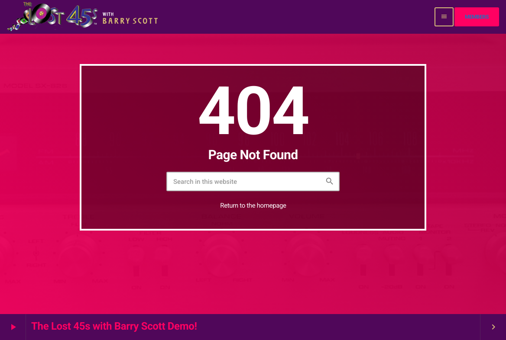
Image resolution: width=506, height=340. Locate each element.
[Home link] (83, 17)
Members (477, 17)
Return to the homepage (253, 205)
